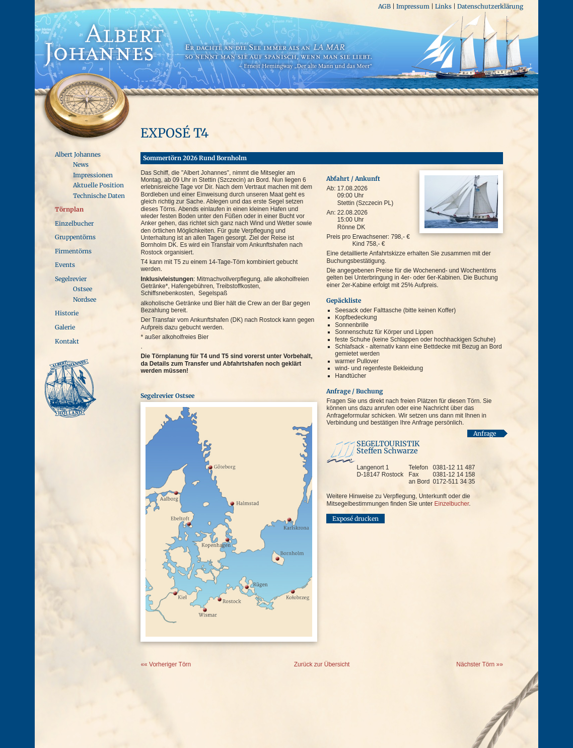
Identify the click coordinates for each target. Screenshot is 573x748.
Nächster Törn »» (479, 664)
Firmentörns (73, 251)
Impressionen (93, 175)
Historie (67, 313)
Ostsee (82, 289)
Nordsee (84, 299)
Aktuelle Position (98, 185)
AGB (384, 6)
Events (65, 264)
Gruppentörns (75, 237)
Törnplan (69, 209)
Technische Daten (99, 195)
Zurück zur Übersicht (322, 664)
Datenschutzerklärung (490, 6)
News (81, 164)
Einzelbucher (74, 223)
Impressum (412, 6)
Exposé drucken (355, 519)
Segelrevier (71, 279)
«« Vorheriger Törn (165, 664)
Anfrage (484, 433)
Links (443, 6)
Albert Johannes (78, 154)
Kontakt (67, 341)
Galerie (65, 327)
